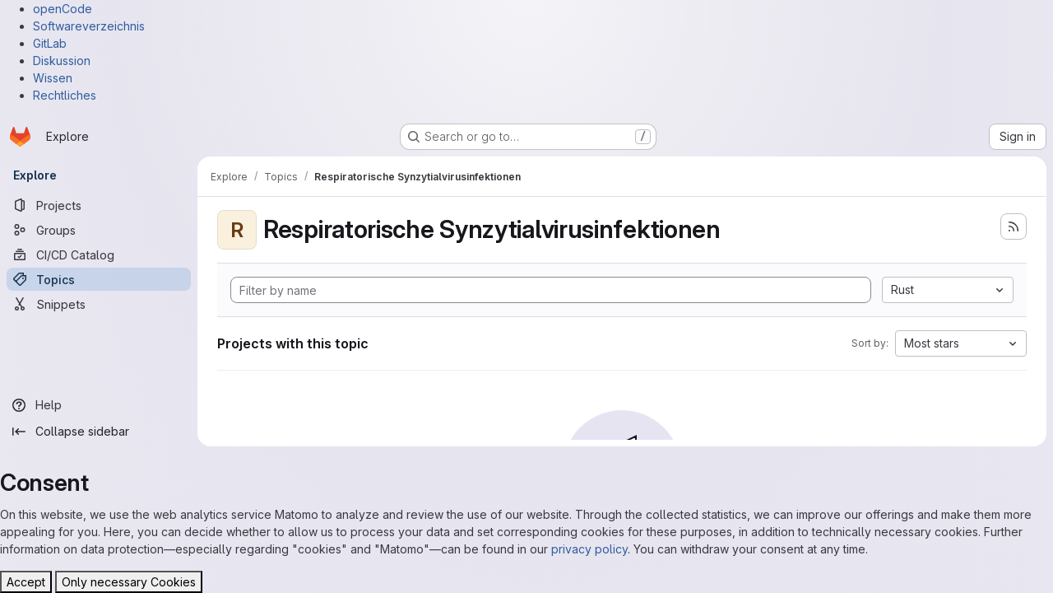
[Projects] (99, 205)
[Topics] (99, 279)
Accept (26, 582)
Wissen (52, 78)
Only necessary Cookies (129, 582)
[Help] (99, 405)
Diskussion (61, 61)
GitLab (50, 43)
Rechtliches (64, 95)
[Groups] (99, 229)
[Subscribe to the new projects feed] (1013, 226)
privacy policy (589, 549)
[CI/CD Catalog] (99, 254)
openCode (62, 9)
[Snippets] (99, 303)
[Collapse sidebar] (99, 431)
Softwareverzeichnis (89, 26)
